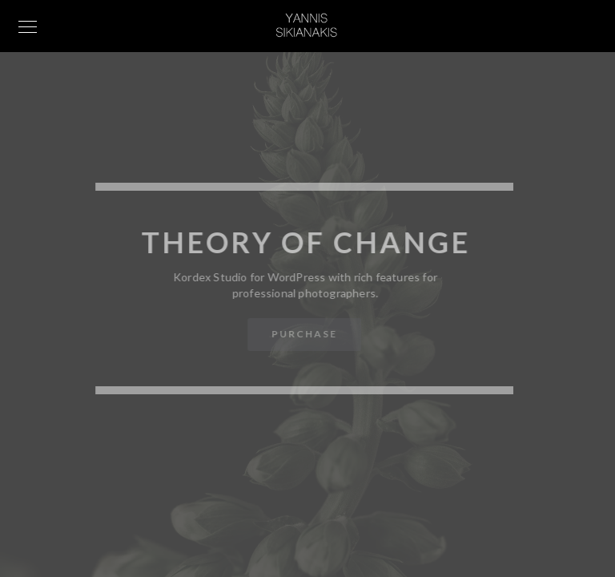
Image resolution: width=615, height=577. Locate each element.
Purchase (303, 334)
